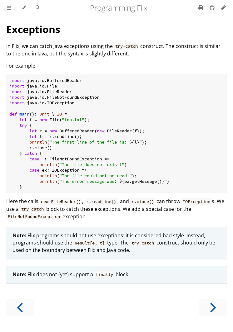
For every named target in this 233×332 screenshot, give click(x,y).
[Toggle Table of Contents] (9, 8)
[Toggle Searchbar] (38, 8)
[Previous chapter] (20, 307)
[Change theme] (24, 8)
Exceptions (33, 29)
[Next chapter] (213, 307)
